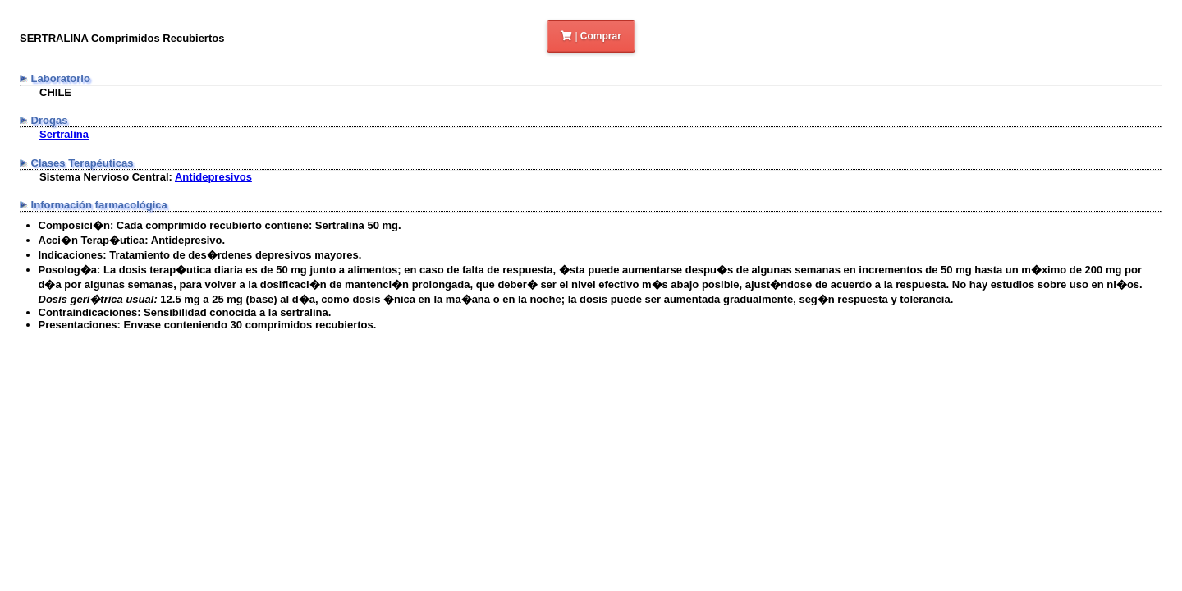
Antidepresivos (213, 177)
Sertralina (64, 134)
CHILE (55, 92)
